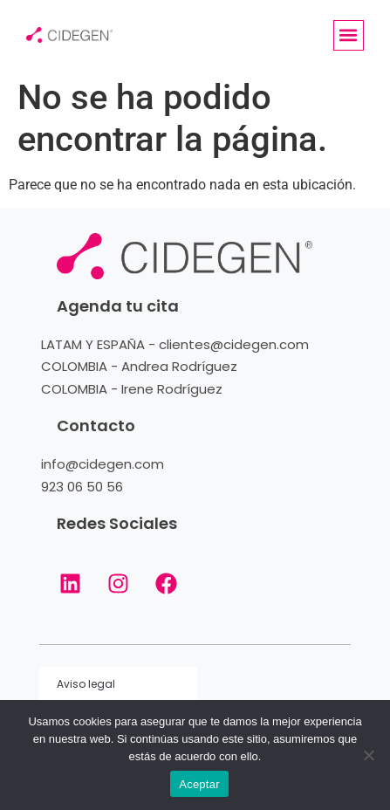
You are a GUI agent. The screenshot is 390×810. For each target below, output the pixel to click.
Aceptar (199, 784)
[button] (348, 35)
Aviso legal (86, 683)
